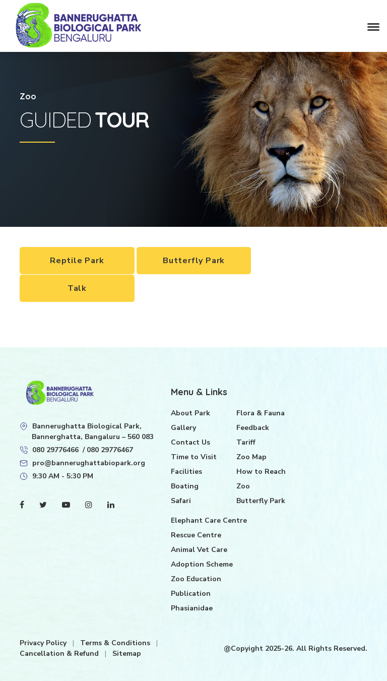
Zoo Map (251, 456)
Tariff (245, 442)
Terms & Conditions (116, 642)
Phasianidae (192, 607)
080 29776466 (55, 449)
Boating (185, 485)
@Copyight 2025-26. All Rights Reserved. (295, 648)
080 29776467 (110, 449)
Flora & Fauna (260, 412)
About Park (190, 412)
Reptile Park (77, 260)
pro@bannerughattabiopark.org (88, 462)
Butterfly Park (194, 260)
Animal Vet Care (199, 549)
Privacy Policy (44, 642)
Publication (191, 593)
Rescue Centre (196, 534)
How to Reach (261, 471)
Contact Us (190, 442)
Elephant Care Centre (209, 520)
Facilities (186, 471)
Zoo (243, 485)
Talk (77, 287)
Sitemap (126, 653)
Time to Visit (194, 456)
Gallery (183, 427)
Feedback (252, 427)
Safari (181, 500)
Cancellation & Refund (60, 653)
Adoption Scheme (202, 564)
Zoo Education (196, 578)
